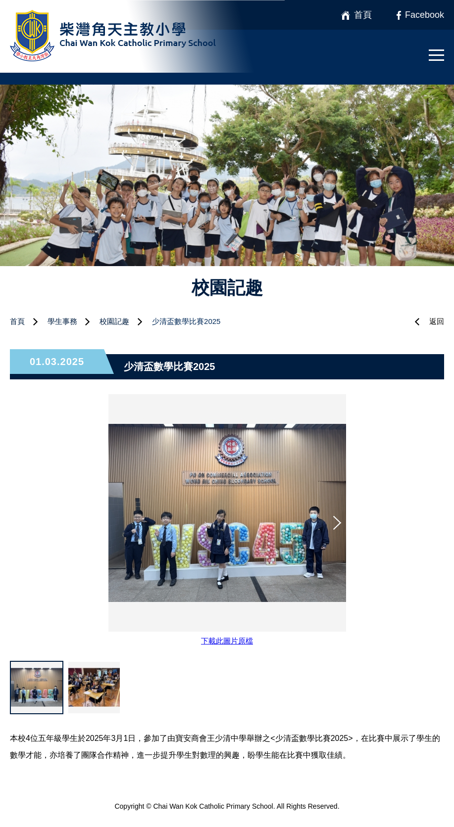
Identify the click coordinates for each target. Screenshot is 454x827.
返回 (436, 321)
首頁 (17, 321)
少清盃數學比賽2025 (186, 321)
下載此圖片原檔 (227, 641)
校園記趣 (114, 321)
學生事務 (62, 321)
